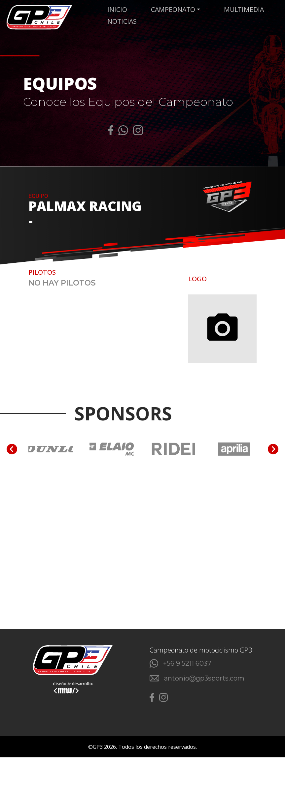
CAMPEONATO (173, 9)
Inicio (119, 9)
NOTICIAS (124, 21)
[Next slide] (273, 450)
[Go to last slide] (12, 450)
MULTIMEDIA (244, 9)
